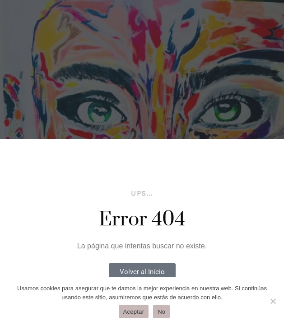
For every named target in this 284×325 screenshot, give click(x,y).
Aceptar (133, 311)
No (161, 311)
